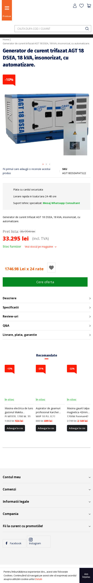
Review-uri (10, 316)
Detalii (38, 579)
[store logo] (22, 13)
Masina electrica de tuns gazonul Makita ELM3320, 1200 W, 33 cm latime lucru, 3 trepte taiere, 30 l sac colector (19, 416)
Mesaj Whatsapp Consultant (61, 203)
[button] (10, 118)
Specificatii (11, 307)
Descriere (9, 298)
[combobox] (52, 28)
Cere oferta (45, 282)
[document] (46, 575)
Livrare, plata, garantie (20, 335)
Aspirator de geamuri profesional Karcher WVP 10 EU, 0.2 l (48, 412)
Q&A (6, 326)
